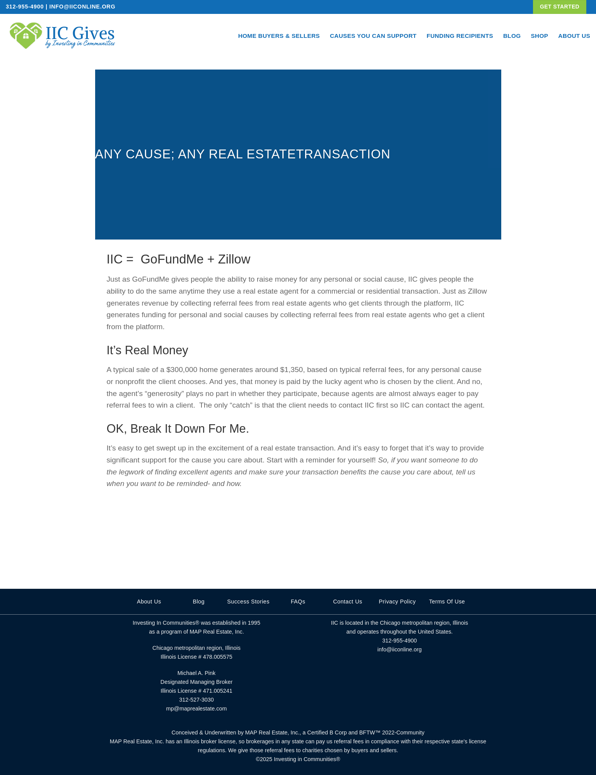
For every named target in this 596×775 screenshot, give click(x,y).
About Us (574, 35)
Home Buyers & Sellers (279, 35)
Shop (539, 35)
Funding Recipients (460, 35)
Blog (512, 35)
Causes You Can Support (373, 35)
